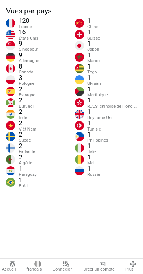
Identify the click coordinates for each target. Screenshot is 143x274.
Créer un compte (99, 266)
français (34, 266)
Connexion (63, 266)
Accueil (9, 266)
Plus (131, 266)
